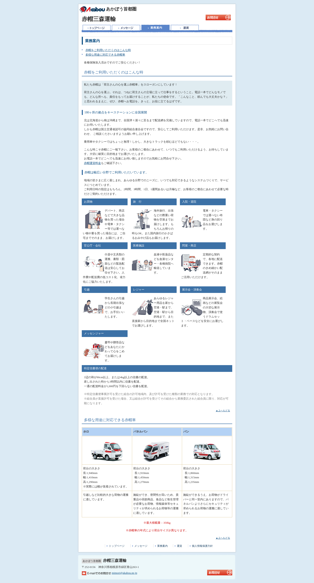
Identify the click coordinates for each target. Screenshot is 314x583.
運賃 (179, 545)
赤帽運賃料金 (92, 163)
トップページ (117, 545)
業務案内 (162, 545)
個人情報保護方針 (202, 545)
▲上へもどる (223, 410)
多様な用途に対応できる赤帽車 (105, 54)
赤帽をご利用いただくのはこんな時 (108, 50)
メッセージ (140, 545)
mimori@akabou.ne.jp (124, 572)
